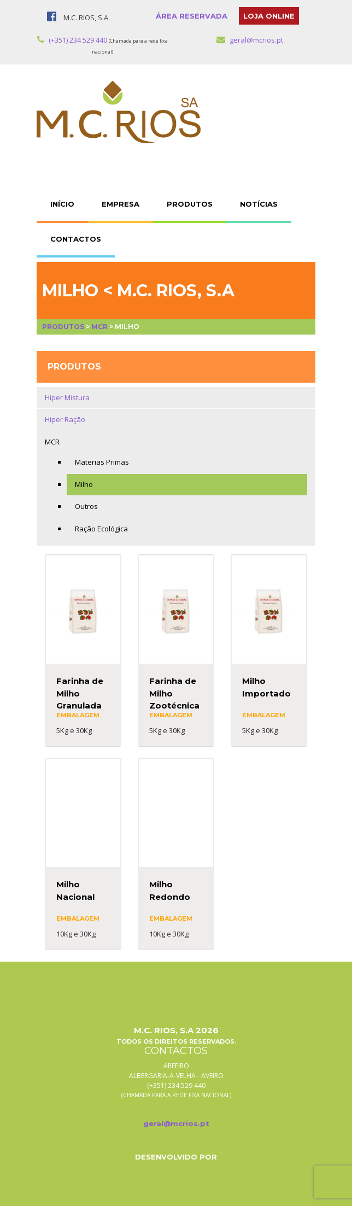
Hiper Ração (65, 419)
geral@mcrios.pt (249, 40)
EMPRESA (120, 204)
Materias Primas (102, 462)
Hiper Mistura (67, 397)
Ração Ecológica (101, 529)
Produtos (63, 327)
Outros (86, 506)
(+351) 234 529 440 (72, 40)
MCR (99, 327)
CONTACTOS (75, 239)
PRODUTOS (190, 204)
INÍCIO (62, 204)
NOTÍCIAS (259, 204)
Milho (84, 484)
